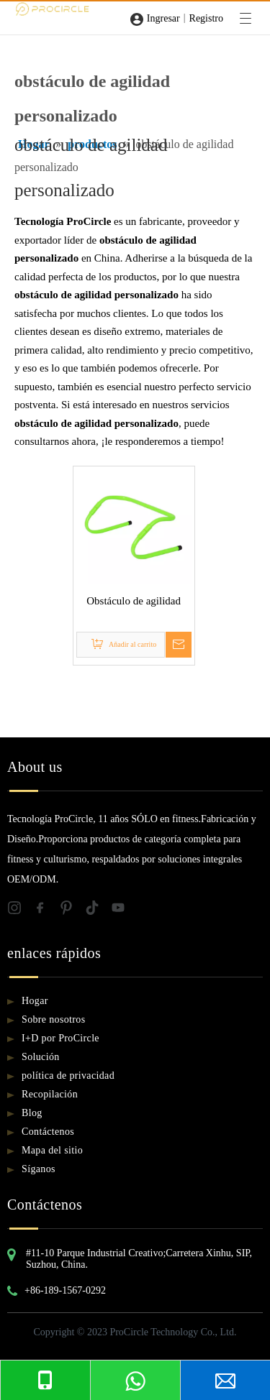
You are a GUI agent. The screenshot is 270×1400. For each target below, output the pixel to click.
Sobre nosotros (54, 1019)
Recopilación (50, 1094)
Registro (206, 18)
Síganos (38, 1169)
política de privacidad (68, 1075)
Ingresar (163, 18)
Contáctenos (48, 1131)
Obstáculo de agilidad (133, 601)
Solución (41, 1056)
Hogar (35, 1000)
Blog (32, 1112)
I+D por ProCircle (60, 1038)
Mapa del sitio (52, 1150)
